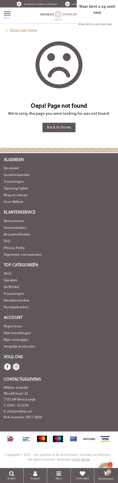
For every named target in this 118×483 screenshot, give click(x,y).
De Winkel (11, 287)
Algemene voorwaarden (23, 255)
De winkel (11, 168)
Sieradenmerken (17, 300)
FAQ (7, 241)
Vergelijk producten (19, 347)
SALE (8, 274)
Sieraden (11, 280)
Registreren (13, 326)
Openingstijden (16, 188)
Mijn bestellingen (17, 333)
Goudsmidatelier (17, 175)
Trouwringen (14, 182)
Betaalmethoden (17, 235)
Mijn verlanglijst (16, 340)
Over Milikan (14, 202)
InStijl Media (81, 459)
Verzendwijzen (15, 228)
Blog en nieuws (16, 195)
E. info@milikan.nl (18, 412)
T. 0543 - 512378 (16, 406)
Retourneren (14, 221)
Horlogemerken (16, 307)
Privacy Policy (14, 248)
